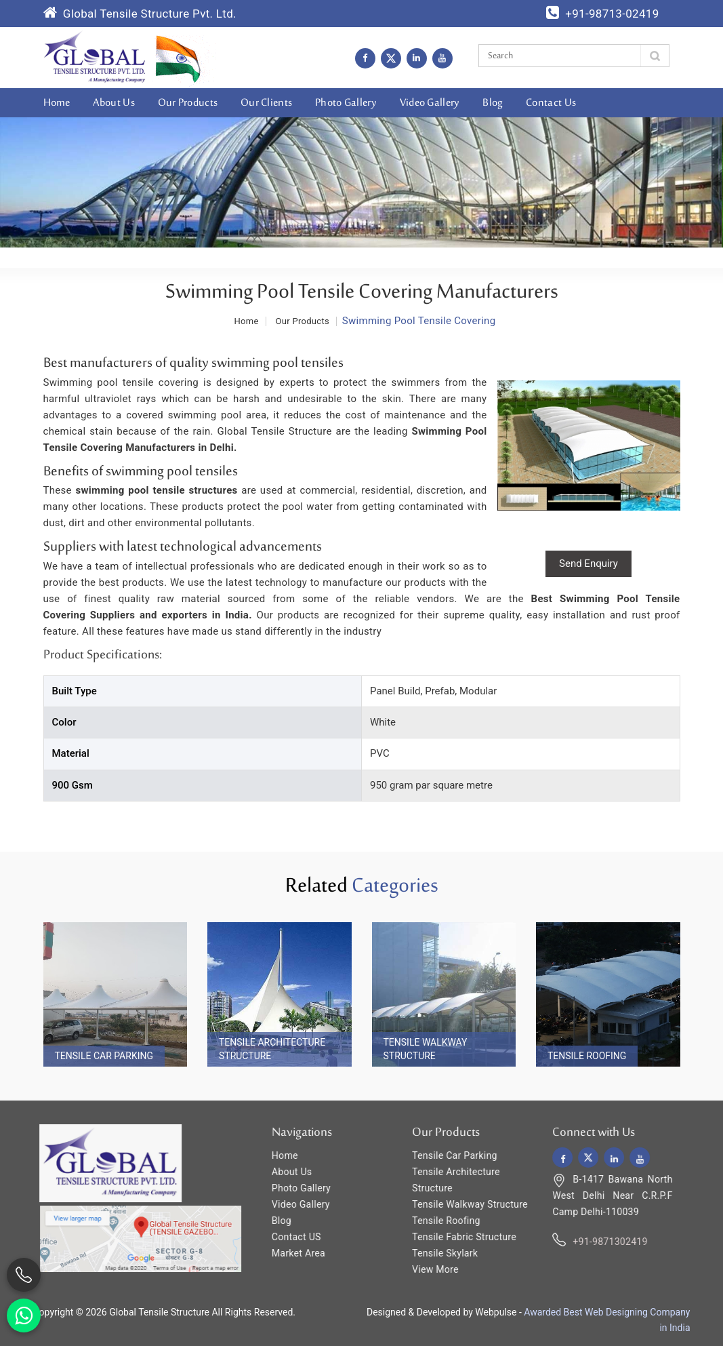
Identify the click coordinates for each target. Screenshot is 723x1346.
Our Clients (266, 103)
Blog (492, 103)
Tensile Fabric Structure (456, 1236)
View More (427, 1269)
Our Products (188, 103)
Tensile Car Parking (104, 1055)
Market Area (290, 1253)
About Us (113, 103)
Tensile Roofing (587, 1055)
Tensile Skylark (437, 1253)
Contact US (288, 1236)
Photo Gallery (346, 103)
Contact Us (551, 103)
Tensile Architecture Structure (272, 1049)
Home (56, 103)
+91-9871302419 (602, 1241)
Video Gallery (430, 103)
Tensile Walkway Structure (426, 1049)
